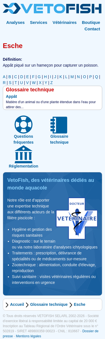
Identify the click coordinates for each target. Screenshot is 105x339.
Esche (79, 304)
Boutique (91, 22)
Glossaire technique (49, 304)
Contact (92, 28)
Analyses (15, 22)
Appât (11, 96)
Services (38, 22)
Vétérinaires (65, 22)
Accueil (17, 304)
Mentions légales (28, 336)
